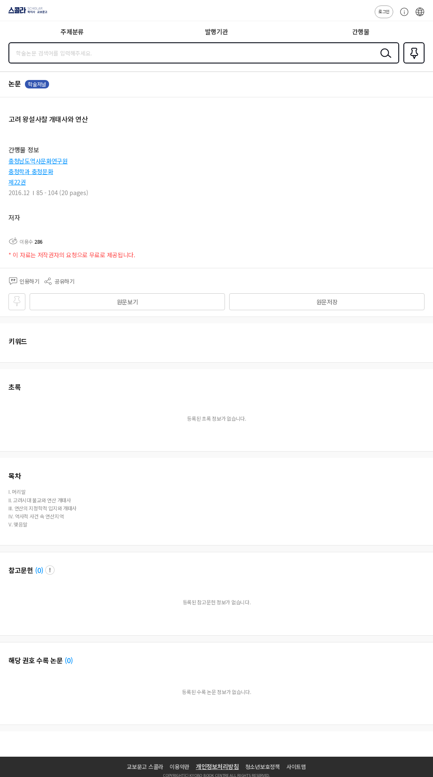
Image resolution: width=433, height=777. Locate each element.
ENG (420, 16)
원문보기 (127, 302)
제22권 (17, 182)
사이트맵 (296, 767)
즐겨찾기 (412, 62)
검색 (383, 59)
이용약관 (179, 767)
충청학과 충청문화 (30, 171)
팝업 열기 (50, 570)
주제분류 (72, 31)
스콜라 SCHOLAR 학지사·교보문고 (25, 13)
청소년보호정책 (262, 767)
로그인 (383, 11)
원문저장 (327, 302)
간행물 (361, 31)
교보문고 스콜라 (145, 767)
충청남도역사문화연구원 (38, 161)
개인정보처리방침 (217, 766)
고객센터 (402, 16)
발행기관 (216, 31)
